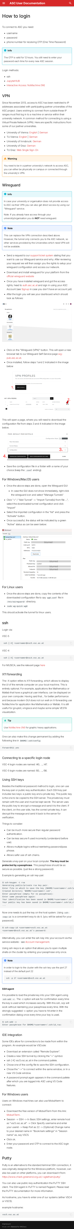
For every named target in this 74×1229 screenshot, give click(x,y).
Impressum (6, 1223)
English (33, 132)
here (42, 665)
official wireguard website (20, 276)
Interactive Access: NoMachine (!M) (26, 85)
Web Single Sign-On (28, 150)
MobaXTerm (13, 1114)
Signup (25, 289)
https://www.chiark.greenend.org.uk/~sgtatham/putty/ (31, 1176)
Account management (37, 941)
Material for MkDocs (18, 1226)
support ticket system (41, 255)
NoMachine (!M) (17, 727)
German (43, 132)
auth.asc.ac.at (30, 285)
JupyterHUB (13, 81)
